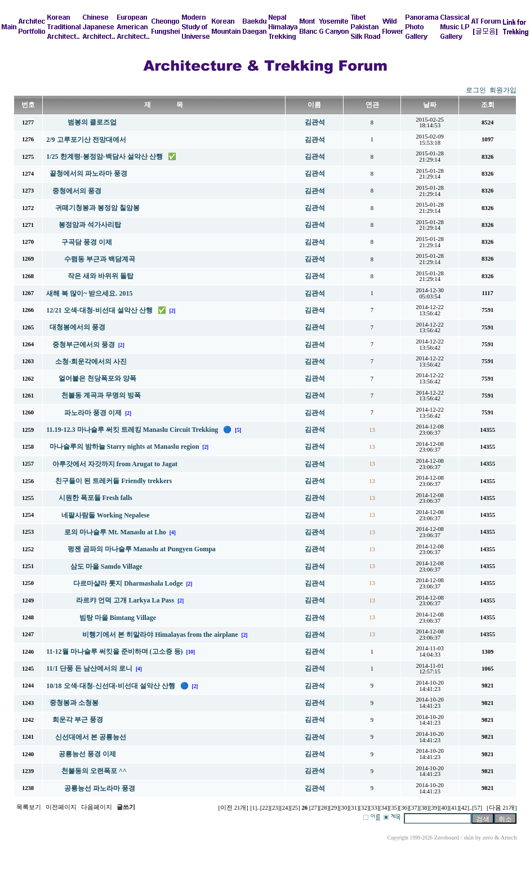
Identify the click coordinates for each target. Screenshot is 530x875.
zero (488, 837)
